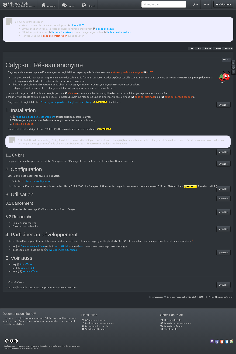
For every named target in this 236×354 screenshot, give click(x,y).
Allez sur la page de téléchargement (35, 116)
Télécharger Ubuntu (93, 329)
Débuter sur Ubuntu (93, 320)
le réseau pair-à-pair (121, 72)
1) (192, 240)
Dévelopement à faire (33, 246)
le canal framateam (62, 32)
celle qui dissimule (145, 96)
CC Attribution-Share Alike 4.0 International (20, 348)
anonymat (227, 48)
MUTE (149, 72)
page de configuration (55, 35)
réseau (216, 48)
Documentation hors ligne (95, 326)
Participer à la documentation (97, 323)
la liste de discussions (119, 32)
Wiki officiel (27, 267)
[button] (195, 4)
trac (81, 246)
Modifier (224, 104)
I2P (191, 48)
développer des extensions (62, 249)
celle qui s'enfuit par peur (179, 96)
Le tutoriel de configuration (35, 180)
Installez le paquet (22, 123)
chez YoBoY (77, 25)
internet (207, 48)
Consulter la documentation (175, 323)
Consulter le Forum (171, 326)
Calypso (72, 93)
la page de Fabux (104, 28)
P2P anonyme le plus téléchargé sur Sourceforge (65, 101)
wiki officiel (61, 246)
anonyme (138, 72)
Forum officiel (30, 271)
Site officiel (26, 264)
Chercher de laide (170, 320)
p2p (198, 48)
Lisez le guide (168, 329)
